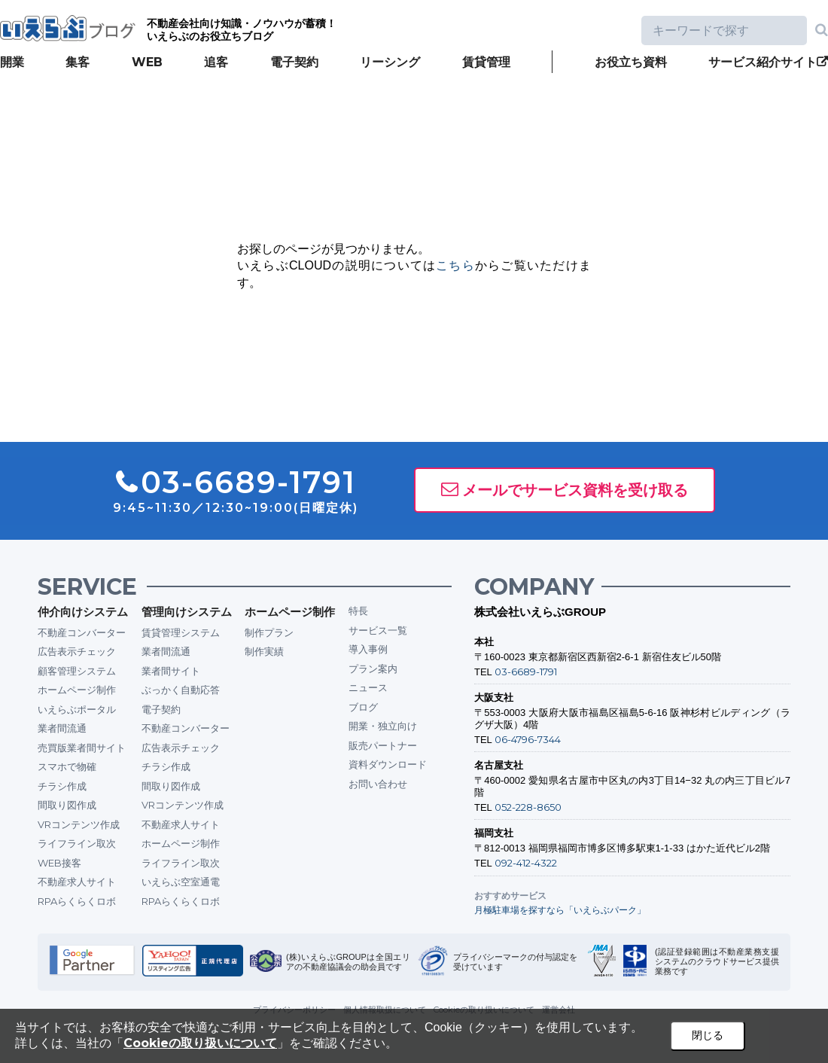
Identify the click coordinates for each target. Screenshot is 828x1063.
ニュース (368, 687)
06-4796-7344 (528, 739)
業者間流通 (62, 728)
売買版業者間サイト (82, 748)
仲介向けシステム (83, 612)
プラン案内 (373, 668)
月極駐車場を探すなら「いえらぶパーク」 (560, 909)
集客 (77, 62)
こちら (455, 265)
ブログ (363, 707)
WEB (147, 62)
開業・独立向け (383, 726)
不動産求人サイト (77, 882)
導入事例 (368, 649)
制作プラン (269, 632)
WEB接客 (59, 863)
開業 (12, 62)
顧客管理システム (77, 671)
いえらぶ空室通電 (181, 882)
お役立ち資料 (631, 62)
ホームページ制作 (77, 690)
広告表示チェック (77, 651)
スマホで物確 (67, 766)
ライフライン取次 (77, 843)
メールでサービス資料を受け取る (575, 490)
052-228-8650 (528, 807)
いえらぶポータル (77, 709)
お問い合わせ (378, 784)
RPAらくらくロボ (77, 901)
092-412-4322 (526, 863)
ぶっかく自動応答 (181, 690)
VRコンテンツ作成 (79, 824)
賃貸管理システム (181, 632)
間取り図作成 (67, 805)
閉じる (707, 1035)
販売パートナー (383, 745)
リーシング (390, 62)
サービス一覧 (378, 630)
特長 (358, 611)
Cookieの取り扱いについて (200, 1043)
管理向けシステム (187, 612)
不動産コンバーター (82, 632)
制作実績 (264, 651)
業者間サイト (171, 671)
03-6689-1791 (526, 672)
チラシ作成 (62, 786)
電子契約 (294, 62)
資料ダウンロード (388, 764)
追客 (216, 62)
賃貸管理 (486, 62)
